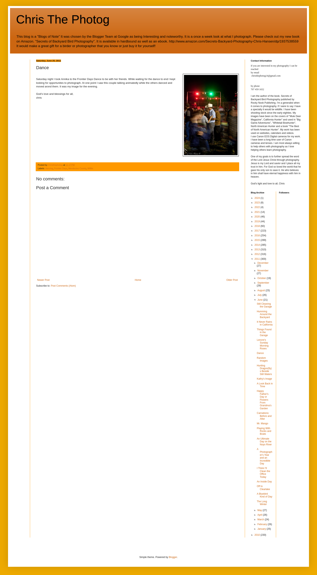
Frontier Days (60, 168)
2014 (258, 245)
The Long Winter (262, 503)
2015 (258, 240)
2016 (258, 235)
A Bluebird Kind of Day (264, 495)
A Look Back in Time (265, 385)
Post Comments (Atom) (63, 285)
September (263, 282)
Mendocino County (77, 168)
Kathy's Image (264, 378)
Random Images (262, 359)
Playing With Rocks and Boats (264, 431)
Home (138, 280)
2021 (258, 212)
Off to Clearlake (263, 487)
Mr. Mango (262, 423)
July (259, 295)
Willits (90, 168)
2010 (258, 535)
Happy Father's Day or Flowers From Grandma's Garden (264, 400)
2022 (258, 207)
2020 (258, 216)
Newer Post (43, 280)
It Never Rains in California (264, 323)
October (262, 278)
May (260, 510)
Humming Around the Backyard (264, 314)
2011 (258, 259)
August (261, 290)
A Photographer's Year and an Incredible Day (264, 456)
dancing (49, 168)
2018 (258, 226)
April (260, 514)
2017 (258, 230)
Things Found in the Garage (264, 332)
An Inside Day (264, 481)
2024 (258, 198)
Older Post (232, 280)
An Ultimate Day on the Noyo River (264, 441)
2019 (258, 221)
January (262, 529)
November (262, 270)
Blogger (173, 557)
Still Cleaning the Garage (264, 305)
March (261, 519)
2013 (258, 249)
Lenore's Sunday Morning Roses (262, 344)
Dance (260, 353)
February (262, 524)
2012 (258, 254)
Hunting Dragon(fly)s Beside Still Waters (264, 370)
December (262, 263)
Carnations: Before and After (264, 416)
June (260, 299)
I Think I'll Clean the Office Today (263, 472)
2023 (258, 202)
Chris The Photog (63, 19)
